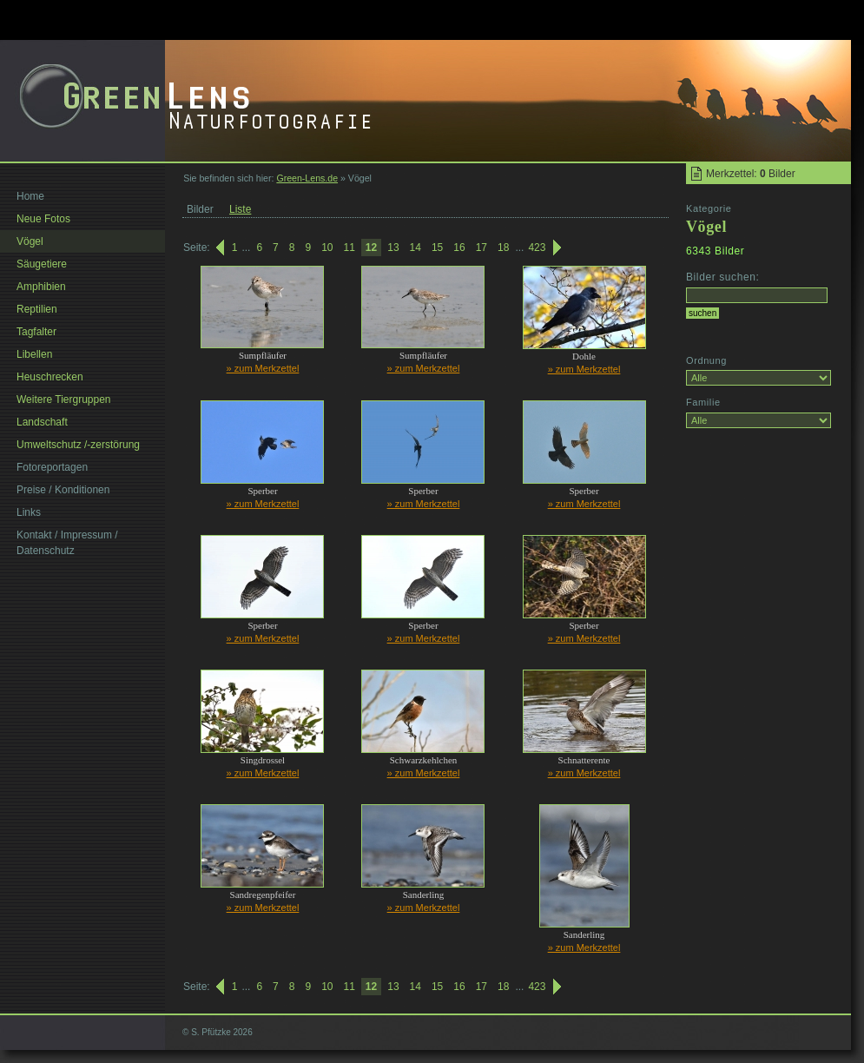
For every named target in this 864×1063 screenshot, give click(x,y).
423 (536, 247)
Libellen (34, 354)
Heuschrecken (49, 377)
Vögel (29, 241)
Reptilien (36, 309)
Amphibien (41, 287)
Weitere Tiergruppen (63, 399)
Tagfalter (36, 332)
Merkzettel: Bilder (750, 174)
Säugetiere (41, 264)
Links (28, 512)
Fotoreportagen (52, 467)
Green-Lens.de (307, 178)
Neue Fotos (43, 219)
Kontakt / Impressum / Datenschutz (67, 543)
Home (30, 196)
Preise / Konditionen (62, 490)
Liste (240, 209)
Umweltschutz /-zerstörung (78, 445)
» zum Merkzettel (263, 368)
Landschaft (42, 422)
